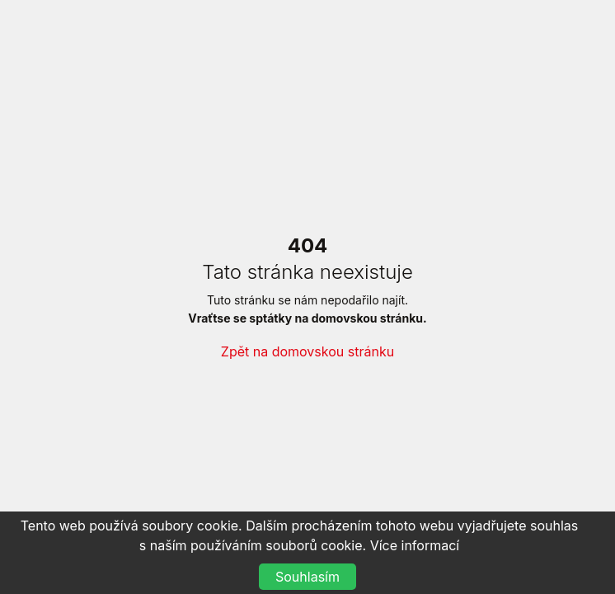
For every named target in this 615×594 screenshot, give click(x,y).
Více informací (415, 545)
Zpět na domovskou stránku (307, 351)
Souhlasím (307, 576)
